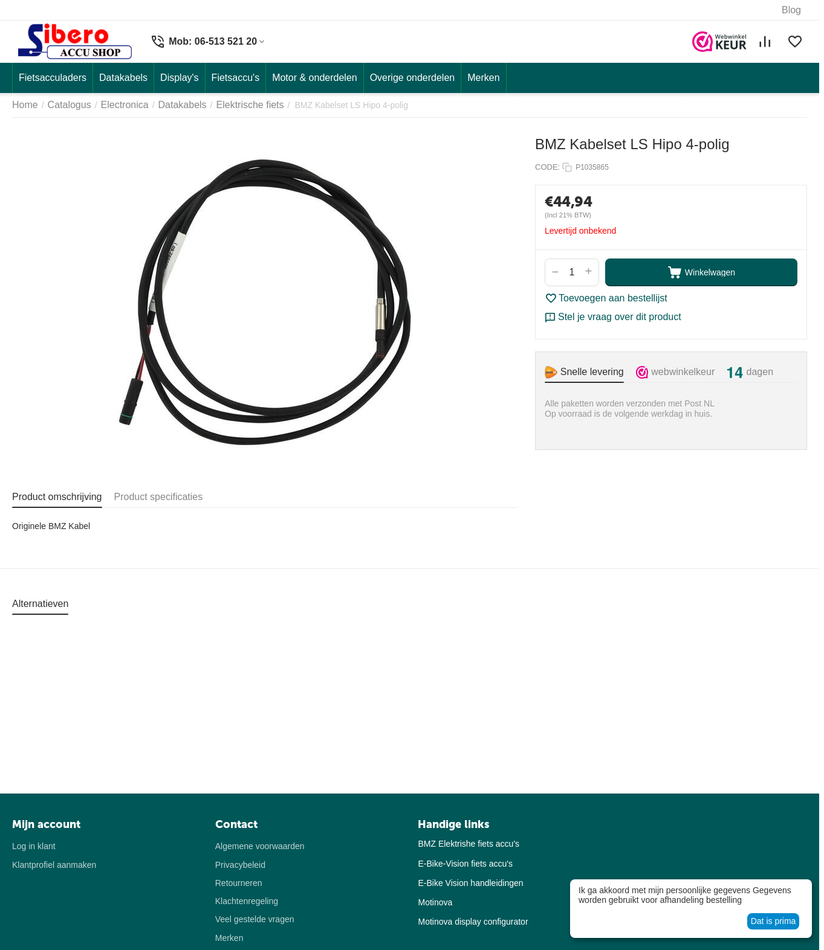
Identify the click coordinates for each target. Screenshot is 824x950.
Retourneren (238, 883)
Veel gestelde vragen (254, 919)
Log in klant (34, 846)
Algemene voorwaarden (260, 846)
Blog (791, 10)
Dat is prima (773, 921)
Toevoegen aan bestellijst (606, 298)
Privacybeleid (240, 865)
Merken (229, 938)
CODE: (547, 167)
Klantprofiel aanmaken (54, 865)
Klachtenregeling (246, 901)
